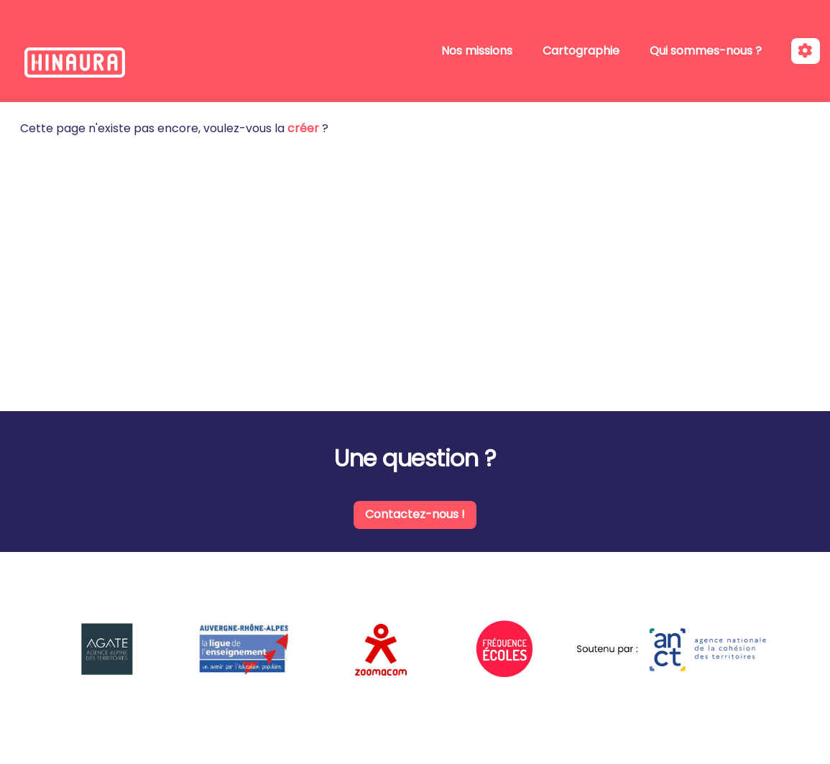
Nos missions (476, 50)
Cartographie (581, 50)
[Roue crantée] (805, 51)
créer (303, 128)
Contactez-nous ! (415, 514)
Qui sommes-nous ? (706, 50)
